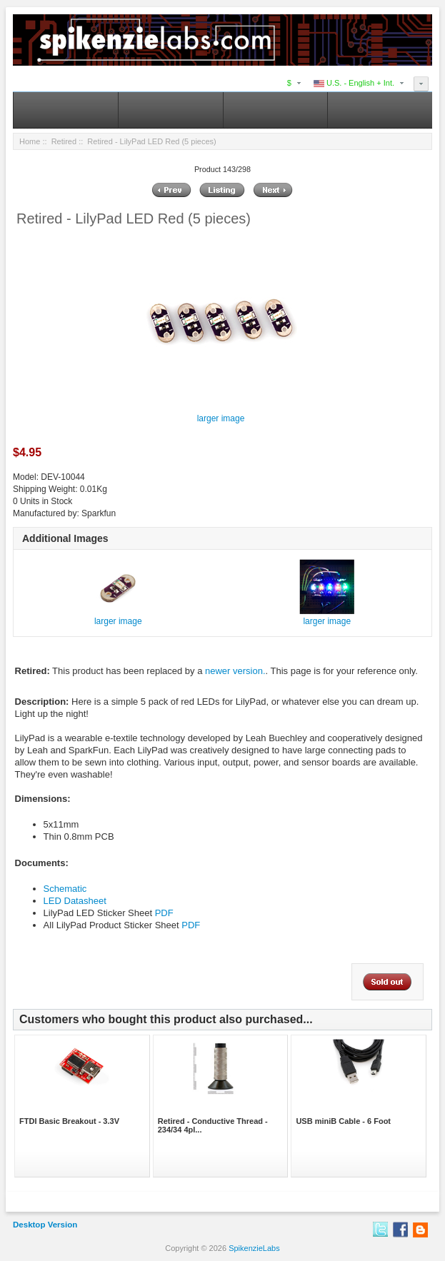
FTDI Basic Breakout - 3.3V (69, 1121)
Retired (63, 141)
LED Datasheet (75, 900)
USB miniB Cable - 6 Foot (343, 1121)
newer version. (235, 670)
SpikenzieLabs (254, 1248)
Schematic (65, 888)
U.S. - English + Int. (354, 83)
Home (29, 141)
